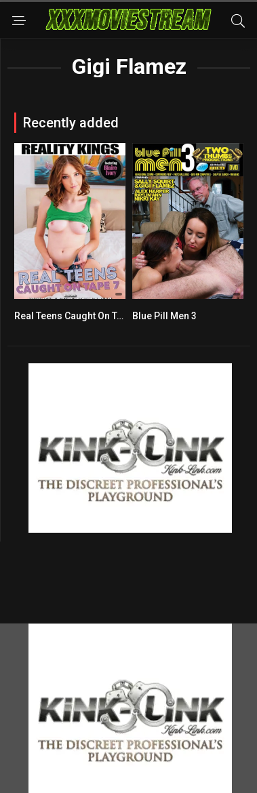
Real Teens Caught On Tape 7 (77, 315)
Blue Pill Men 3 (164, 315)
